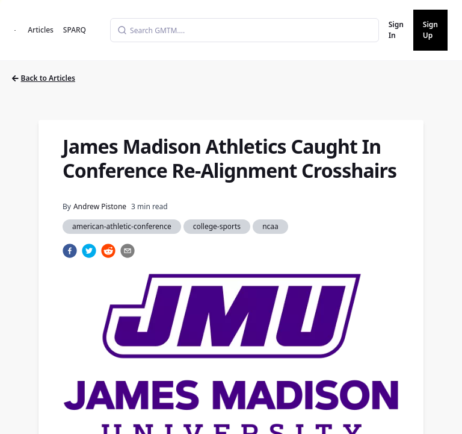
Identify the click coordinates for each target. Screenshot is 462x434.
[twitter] (89, 251)
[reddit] (108, 251)
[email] (127, 251)
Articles (41, 30)
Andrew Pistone (99, 206)
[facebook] (70, 251)
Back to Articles (43, 78)
